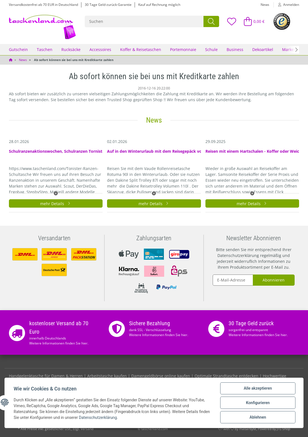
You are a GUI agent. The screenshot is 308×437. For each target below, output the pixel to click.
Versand (87, 428)
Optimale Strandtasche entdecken (226, 375)
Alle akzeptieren (258, 388)
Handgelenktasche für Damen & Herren (46, 375)
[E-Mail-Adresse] (233, 280)
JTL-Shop (283, 428)
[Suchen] (144, 21)
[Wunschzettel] (231, 21)
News (265, 4)
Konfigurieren (258, 402)
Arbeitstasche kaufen (107, 375)
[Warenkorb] (252, 21)
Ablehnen (257, 417)
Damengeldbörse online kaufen (160, 375)
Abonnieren (274, 280)
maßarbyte (247, 428)
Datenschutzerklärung (238, 255)
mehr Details (55, 203)
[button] (286, 4)
